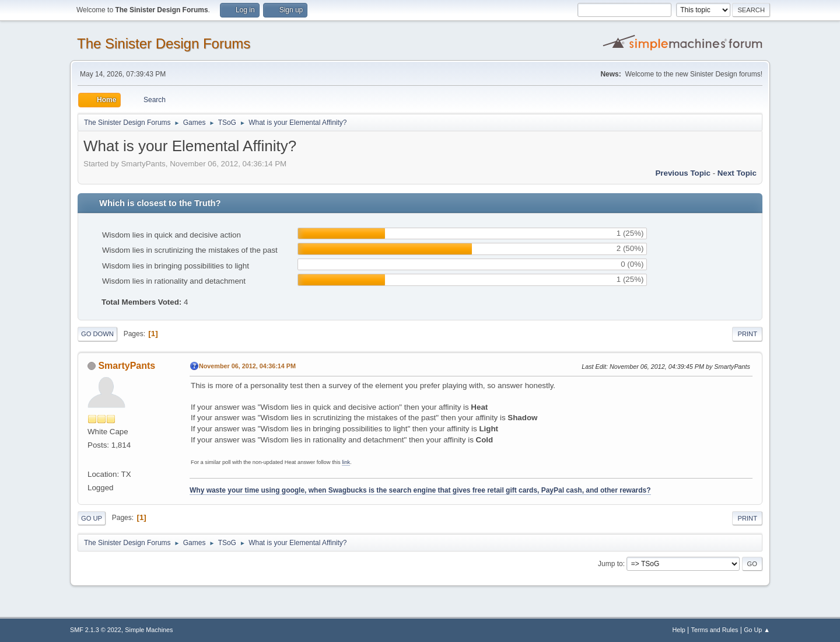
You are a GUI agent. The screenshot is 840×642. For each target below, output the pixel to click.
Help (679, 629)
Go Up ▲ (757, 629)
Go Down (97, 333)
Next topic (737, 173)
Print (747, 333)
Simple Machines (149, 629)
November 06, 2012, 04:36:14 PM (247, 365)
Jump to (610, 564)
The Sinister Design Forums (163, 43)
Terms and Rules (714, 629)
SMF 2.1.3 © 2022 (95, 629)
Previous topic (682, 173)
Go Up (91, 518)
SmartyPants (126, 366)
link (346, 462)
